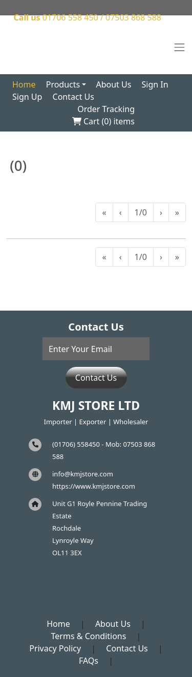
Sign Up (27, 96)
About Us (113, 84)
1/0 (141, 212)
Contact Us (73, 96)
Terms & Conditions (88, 636)
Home (24, 84)
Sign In (155, 84)
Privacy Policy (55, 648)
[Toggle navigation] (180, 47)
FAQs (88, 660)
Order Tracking (106, 109)
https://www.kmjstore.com (93, 486)
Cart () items (103, 121)
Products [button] (63, 84)
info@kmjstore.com (82, 473)
